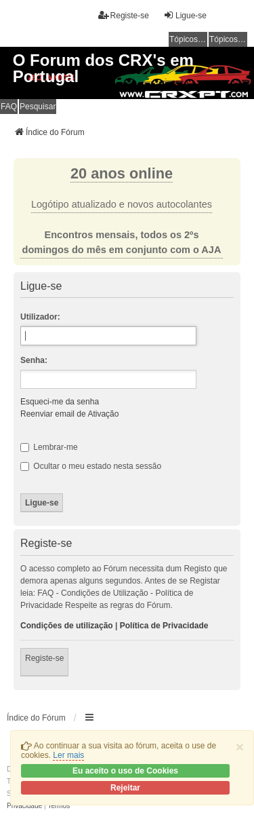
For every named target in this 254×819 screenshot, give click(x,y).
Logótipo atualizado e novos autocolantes (121, 204)
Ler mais (68, 755)
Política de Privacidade (164, 625)
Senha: (33, 360)
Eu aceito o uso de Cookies (125, 771)
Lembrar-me (49, 447)
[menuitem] (24, 806)
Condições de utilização (66, 625)
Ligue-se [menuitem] (185, 15)
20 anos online (121, 173)
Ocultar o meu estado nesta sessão (90, 466)
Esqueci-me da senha (59, 401)
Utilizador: (40, 317)
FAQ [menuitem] (9, 106)
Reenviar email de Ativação (69, 414)
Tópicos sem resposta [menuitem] (188, 39)
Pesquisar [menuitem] (38, 106)
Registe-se (44, 658)
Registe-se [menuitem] (123, 15)
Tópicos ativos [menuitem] (228, 39)
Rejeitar (125, 788)
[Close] (240, 747)
